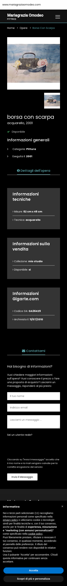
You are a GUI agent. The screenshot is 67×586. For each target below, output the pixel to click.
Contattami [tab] (33, 351)
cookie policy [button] (35, 533)
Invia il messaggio (22, 477)
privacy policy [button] (10, 520)
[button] (62, 506)
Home (11, 28)
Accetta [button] (33, 570)
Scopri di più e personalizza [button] (33, 578)
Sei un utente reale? (19, 435)
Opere (24, 28)
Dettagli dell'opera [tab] (33, 170)
